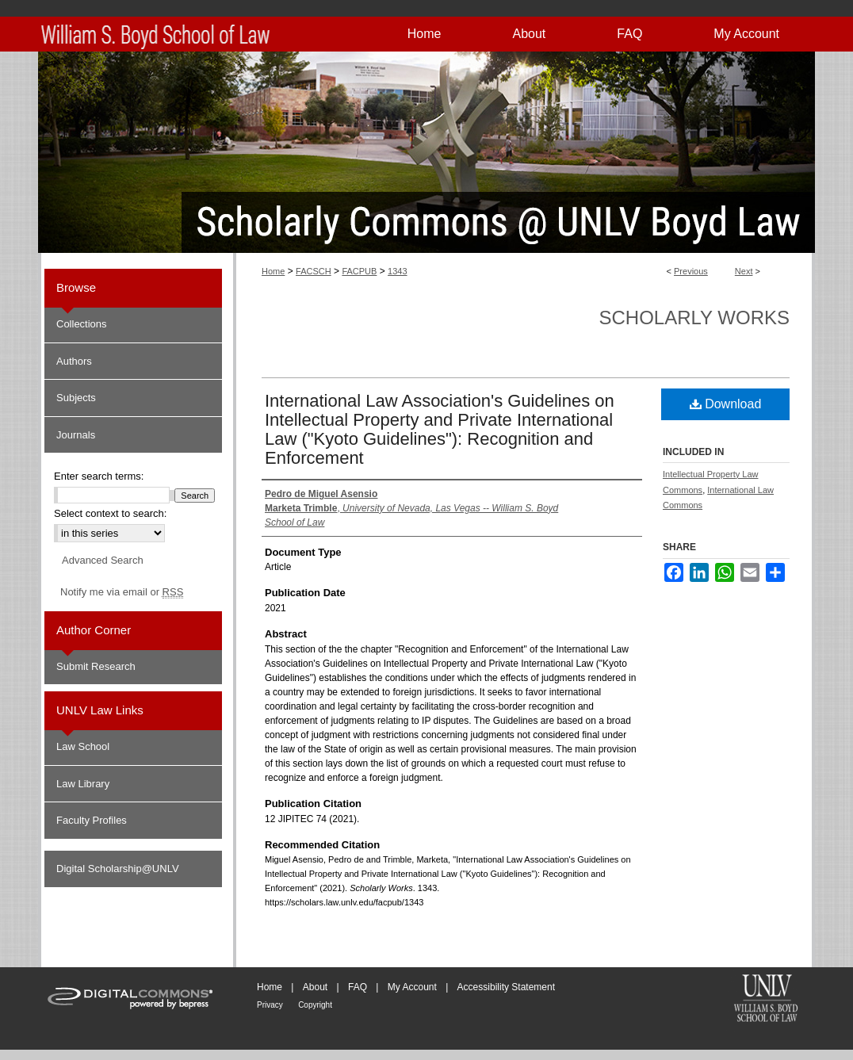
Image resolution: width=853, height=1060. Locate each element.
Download (726, 404)
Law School (82, 746)
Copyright (315, 1005)
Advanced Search (102, 560)
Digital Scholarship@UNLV (117, 868)
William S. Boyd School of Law (765, 999)
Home (273, 271)
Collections (81, 324)
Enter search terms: (98, 476)
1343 (397, 271)
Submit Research (96, 666)
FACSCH (313, 271)
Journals (75, 435)
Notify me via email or (121, 592)
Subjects (76, 398)
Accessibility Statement (506, 987)
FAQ (357, 987)
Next (744, 271)
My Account (412, 987)
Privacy (270, 1005)
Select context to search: (110, 513)
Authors (74, 361)
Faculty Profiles (91, 820)
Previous (691, 271)
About (315, 987)
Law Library (82, 784)
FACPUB (359, 271)
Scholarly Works (694, 317)
